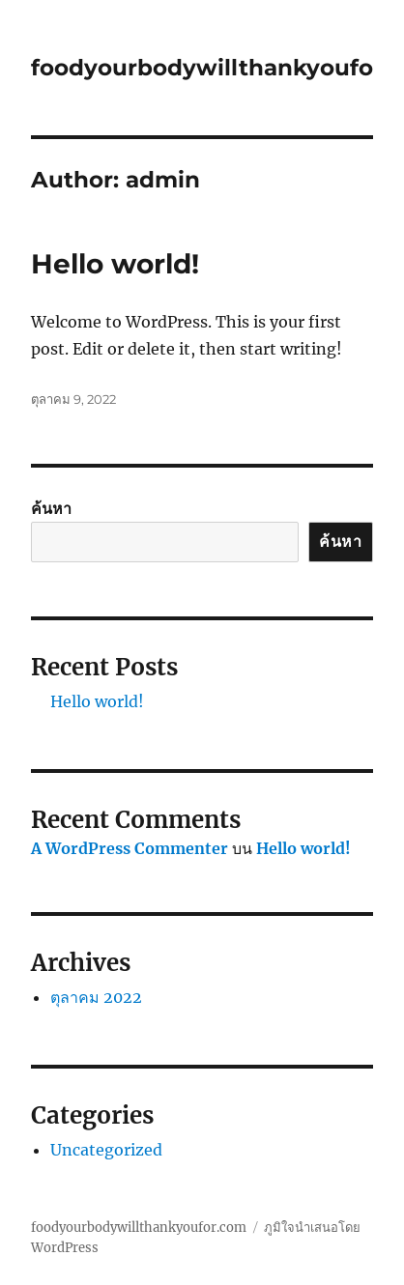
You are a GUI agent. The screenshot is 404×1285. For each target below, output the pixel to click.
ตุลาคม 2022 (96, 997)
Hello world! (115, 263)
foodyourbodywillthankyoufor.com (138, 1227)
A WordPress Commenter (129, 848)
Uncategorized (106, 1149)
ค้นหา (51, 508)
